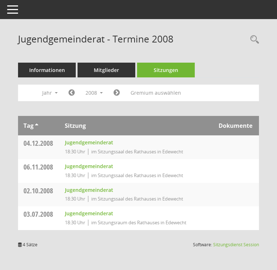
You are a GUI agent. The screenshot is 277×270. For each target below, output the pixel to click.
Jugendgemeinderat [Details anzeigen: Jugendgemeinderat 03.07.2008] (89, 213)
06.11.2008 (38, 167)
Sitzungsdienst (236, 245)
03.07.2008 (38, 214)
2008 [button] (94, 92)
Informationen (47, 70)
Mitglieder (106, 70)
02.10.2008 (38, 190)
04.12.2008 (38, 143)
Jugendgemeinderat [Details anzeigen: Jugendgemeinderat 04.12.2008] (89, 142)
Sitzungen (166, 70)
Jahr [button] (50, 92)
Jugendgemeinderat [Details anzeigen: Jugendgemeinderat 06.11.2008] (89, 166)
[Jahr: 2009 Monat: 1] (116, 92)
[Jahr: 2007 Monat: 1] (71, 92)
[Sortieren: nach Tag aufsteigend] (36, 126)
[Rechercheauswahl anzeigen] (253, 40)
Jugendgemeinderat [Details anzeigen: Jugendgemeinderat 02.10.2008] (89, 189)
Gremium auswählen (156, 92)
